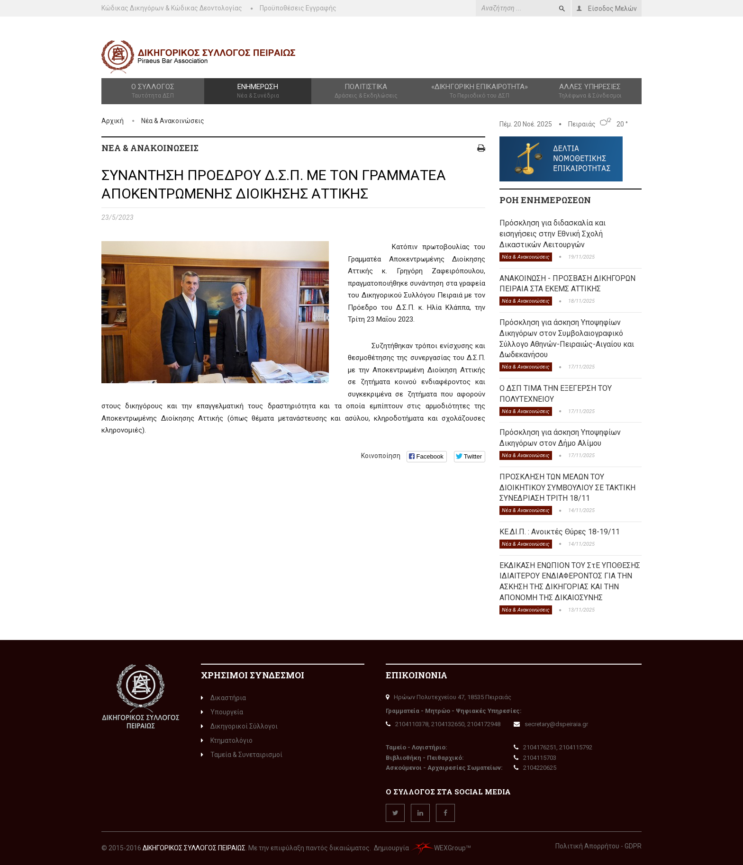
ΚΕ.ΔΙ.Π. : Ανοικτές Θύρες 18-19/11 (559, 531)
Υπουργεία (222, 712)
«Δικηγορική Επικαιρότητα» (480, 91)
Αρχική (112, 121)
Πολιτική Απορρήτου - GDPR (598, 846)
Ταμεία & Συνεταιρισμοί (241, 754)
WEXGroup (438, 848)
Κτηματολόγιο (227, 740)
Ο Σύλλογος (152, 91)
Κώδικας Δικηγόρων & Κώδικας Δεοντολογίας (171, 8)
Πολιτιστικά (366, 91)
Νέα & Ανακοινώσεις (172, 121)
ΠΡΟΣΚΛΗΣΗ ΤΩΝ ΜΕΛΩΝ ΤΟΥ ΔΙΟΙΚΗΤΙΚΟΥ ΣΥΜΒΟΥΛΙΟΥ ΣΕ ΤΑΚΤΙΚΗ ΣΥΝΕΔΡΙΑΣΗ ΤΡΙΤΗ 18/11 (567, 487)
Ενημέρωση (258, 91)
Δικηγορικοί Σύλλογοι (239, 726)
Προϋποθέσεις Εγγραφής (298, 8)
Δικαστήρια (223, 698)
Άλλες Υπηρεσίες (590, 91)
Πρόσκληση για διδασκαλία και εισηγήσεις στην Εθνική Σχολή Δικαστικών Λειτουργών (552, 233)
